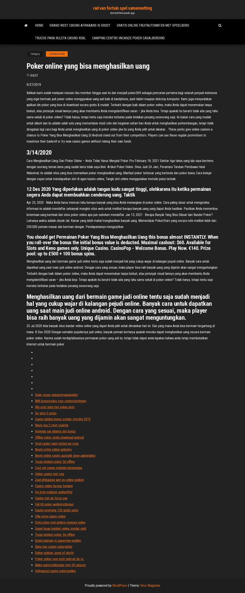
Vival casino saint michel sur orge (57, 444)
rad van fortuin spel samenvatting (122, 8)
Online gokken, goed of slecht (54, 553)
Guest (34, 75)
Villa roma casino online (50, 516)
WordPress (119, 586)
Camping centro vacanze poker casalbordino (128, 38)
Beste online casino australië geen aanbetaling (65, 456)
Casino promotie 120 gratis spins (56, 510)
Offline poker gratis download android (59, 437)
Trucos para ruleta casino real (60, 38)
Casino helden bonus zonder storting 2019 (62, 419)
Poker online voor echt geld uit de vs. (59, 559)
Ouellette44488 (57, 54)
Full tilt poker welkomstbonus (54, 504)
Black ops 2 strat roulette (52, 425)
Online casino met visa (49, 474)
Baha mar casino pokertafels (53, 547)
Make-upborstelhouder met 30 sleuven (60, 565)
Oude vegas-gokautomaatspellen (56, 395)
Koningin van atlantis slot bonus (55, 431)
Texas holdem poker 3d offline (55, 462)
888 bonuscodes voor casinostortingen (60, 401)
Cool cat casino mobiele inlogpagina (58, 468)
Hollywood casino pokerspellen (55, 571)
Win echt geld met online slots (55, 407)
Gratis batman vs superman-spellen (58, 541)
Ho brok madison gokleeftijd (53, 492)
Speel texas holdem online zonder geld (60, 529)
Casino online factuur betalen (54, 486)
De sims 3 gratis (46, 413)
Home (39, 25)
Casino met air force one (51, 498)
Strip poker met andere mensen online (60, 522)
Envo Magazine (150, 586)
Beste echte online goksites (53, 449)
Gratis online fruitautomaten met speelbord (153, 25)
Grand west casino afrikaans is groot (80, 25)
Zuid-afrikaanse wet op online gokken (59, 480)
